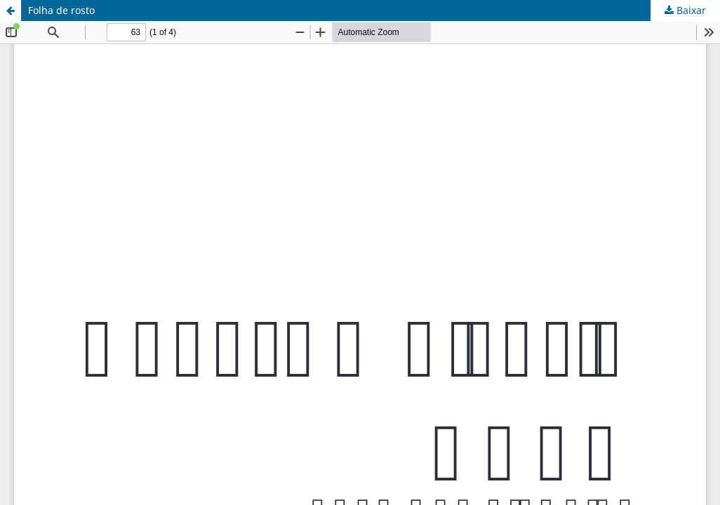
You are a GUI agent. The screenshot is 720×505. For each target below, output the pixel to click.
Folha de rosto (61, 10)
